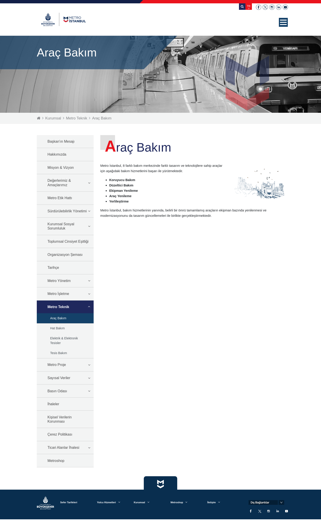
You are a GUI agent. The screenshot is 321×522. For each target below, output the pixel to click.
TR (249, 6)
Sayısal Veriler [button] (58, 378)
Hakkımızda (56, 154)
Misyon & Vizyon (60, 167)
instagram (272, 7)
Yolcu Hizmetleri (106, 502)
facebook (258, 7)
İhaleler (53, 404)
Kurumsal (53, 118)
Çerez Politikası (59, 434)
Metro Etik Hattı (59, 198)
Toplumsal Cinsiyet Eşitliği (67, 241)
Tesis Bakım (58, 353)
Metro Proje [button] (56, 365)
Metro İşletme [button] (58, 294)
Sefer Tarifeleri (68, 502)
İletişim (211, 502)
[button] (283, 22)
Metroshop (55, 461)
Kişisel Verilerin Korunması (59, 419)
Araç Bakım (102, 118)
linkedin (278, 7)
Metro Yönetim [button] (59, 281)
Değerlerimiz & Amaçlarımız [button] (59, 183)
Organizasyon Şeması (64, 255)
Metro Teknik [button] (58, 307)
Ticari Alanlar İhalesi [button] (63, 447)
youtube (285, 7)
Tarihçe (53, 267)
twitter (265, 7)
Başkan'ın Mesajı (60, 141)
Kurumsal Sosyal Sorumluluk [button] (60, 226)
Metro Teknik (77, 118)
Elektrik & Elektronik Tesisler (64, 340)
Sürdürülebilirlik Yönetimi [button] (67, 211)
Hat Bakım (57, 328)
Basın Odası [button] (57, 391)
